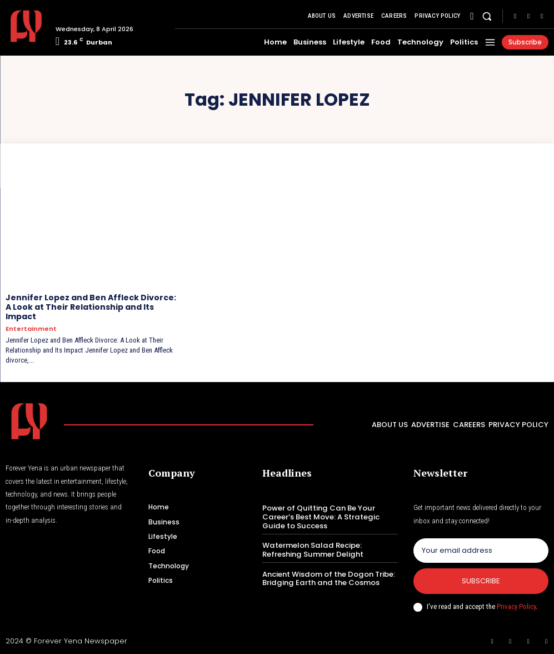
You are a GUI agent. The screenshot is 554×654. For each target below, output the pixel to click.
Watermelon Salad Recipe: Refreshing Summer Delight (311, 549)
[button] (487, 16)
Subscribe (481, 581)
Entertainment (31, 328)
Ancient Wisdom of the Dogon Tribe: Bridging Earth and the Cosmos (327, 578)
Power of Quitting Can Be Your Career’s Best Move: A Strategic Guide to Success (319, 517)
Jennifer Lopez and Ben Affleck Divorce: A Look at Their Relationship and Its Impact (91, 307)
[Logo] (26, 26)
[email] (480, 550)
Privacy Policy (516, 606)
